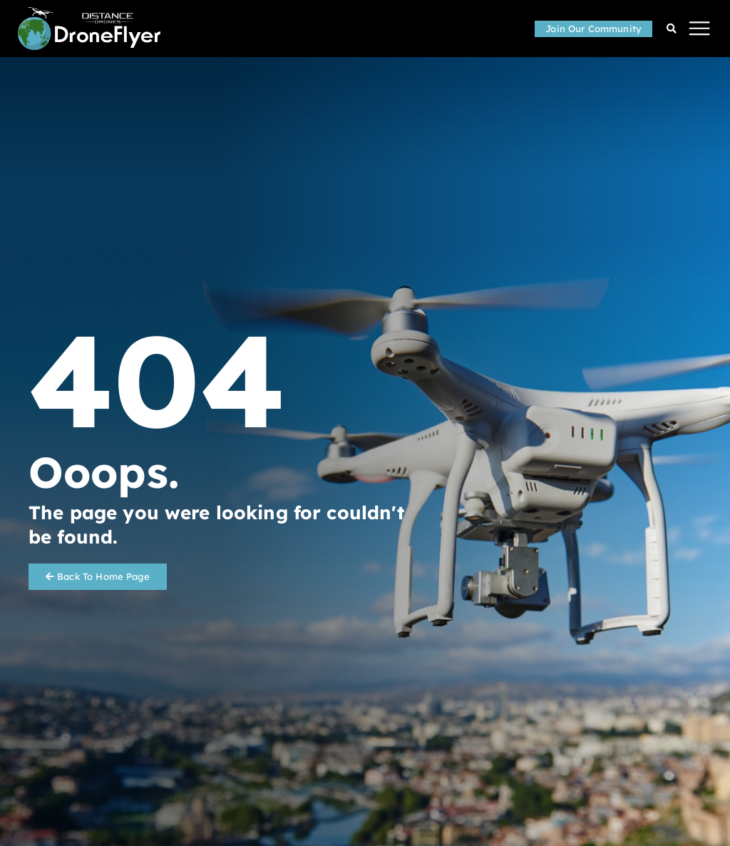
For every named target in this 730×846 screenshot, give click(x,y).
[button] (699, 28)
